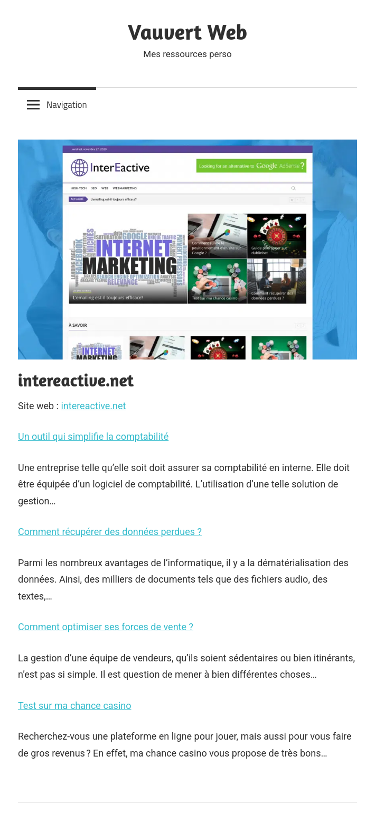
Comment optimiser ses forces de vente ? (105, 626)
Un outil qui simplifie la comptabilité (93, 436)
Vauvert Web (187, 31)
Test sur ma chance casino (74, 705)
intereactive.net (93, 405)
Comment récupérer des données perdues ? (110, 531)
